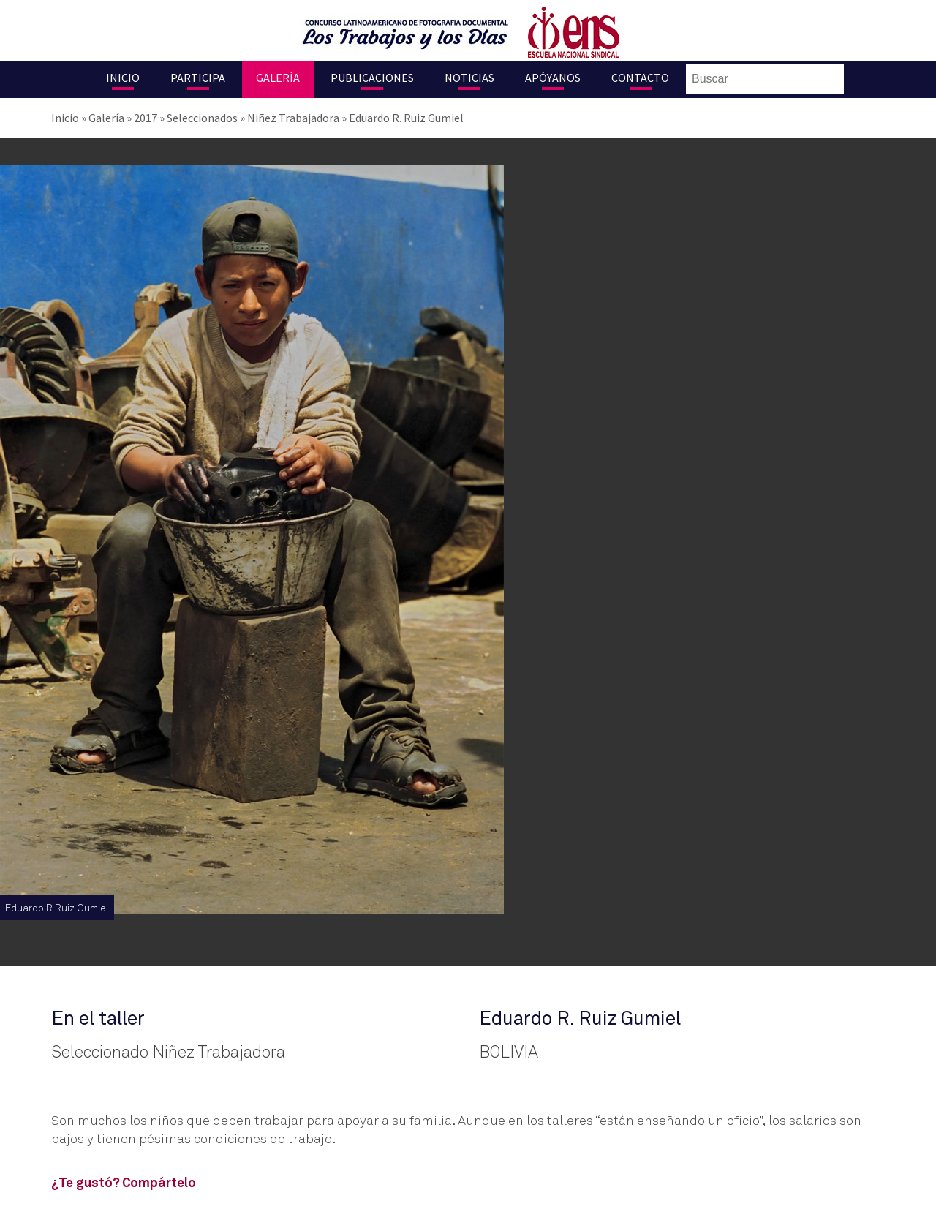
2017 (145, 117)
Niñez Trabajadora (293, 117)
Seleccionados (202, 117)
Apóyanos (553, 77)
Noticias (469, 77)
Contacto (640, 77)
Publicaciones (372, 77)
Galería (278, 77)
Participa (197, 77)
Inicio (123, 77)
